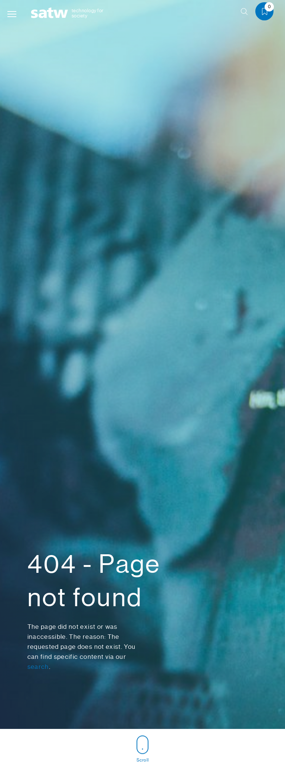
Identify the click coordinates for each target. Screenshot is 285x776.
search (38, 666)
